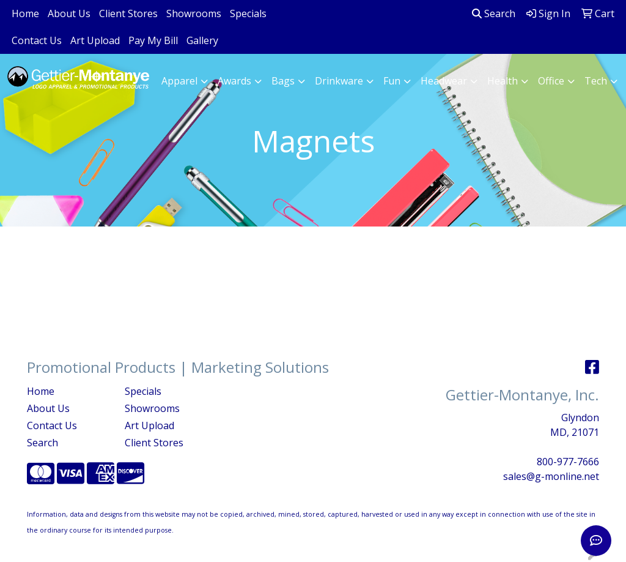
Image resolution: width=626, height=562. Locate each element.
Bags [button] (283, 81)
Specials (248, 13)
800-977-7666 (568, 461)
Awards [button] (234, 81)
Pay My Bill (153, 40)
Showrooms (193, 13)
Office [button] (551, 81)
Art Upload (95, 40)
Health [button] (502, 81)
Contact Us (37, 40)
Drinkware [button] (339, 81)
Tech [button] (595, 81)
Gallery (202, 40)
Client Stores (128, 13)
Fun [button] (391, 81)
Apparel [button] (179, 81)
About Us (69, 13)
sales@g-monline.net (551, 476)
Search (493, 13)
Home (25, 13)
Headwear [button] (444, 81)
